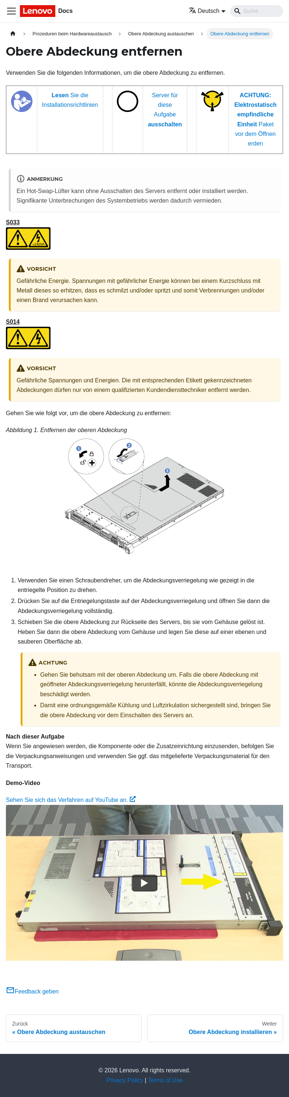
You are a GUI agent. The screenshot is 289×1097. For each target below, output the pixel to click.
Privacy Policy (125, 1080)
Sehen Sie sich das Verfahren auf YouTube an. (71, 800)
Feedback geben (32, 991)
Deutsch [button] (204, 11)
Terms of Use (165, 1080)
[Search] (256, 11)
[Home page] (13, 33)
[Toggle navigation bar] (11, 11)
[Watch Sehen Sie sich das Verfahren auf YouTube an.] (144, 883)
